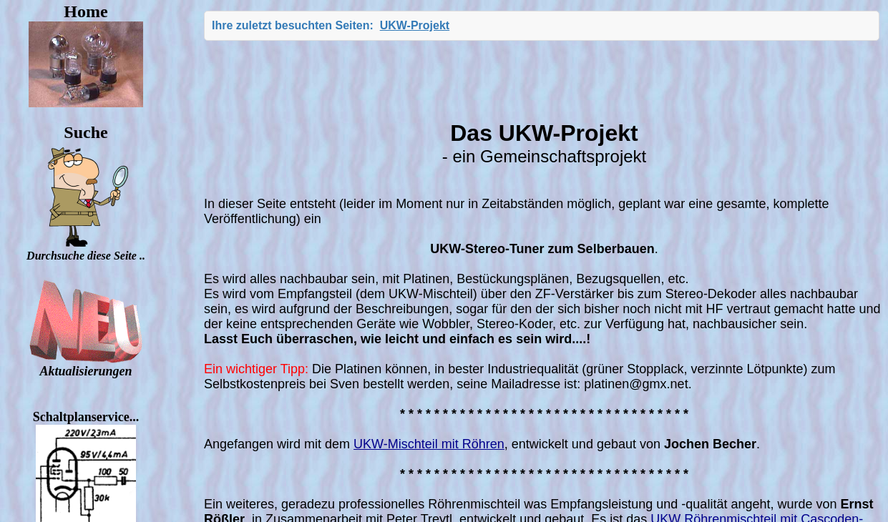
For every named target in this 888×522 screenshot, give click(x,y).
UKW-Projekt (414, 25)
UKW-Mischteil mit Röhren (428, 444)
